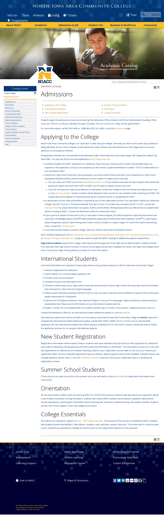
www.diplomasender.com (94, 181)
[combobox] (136, 80)
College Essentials (112, 111)
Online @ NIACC (11, 134)
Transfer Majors (11, 128)
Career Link (22, 450)
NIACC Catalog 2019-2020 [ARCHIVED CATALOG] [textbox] (129, 81)
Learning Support (63, 191)
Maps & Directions (77, 479)
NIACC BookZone (74, 450)
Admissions (9, 106)
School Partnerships (12, 109)
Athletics (38, 15)
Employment (23, 456)
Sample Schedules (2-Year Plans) (17, 131)
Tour (134, 15)
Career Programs (11, 122)
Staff (7, 143)
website (126, 311)
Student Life (96, 24)
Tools (25, 15)
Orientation (109, 107)
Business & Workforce (123, 24)
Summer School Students (115, 104)
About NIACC (13, 24)
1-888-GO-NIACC (21, 508)
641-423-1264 (34, 508)
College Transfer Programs (15, 125)
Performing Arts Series (126, 450)
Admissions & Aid (68, 24)
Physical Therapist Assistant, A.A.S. (59, 237)
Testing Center (52, 206)
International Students (55, 107)
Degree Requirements (13, 119)
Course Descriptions (12, 137)
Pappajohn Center (74, 461)
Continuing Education (13, 113)
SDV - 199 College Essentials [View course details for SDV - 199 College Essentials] (90, 419)
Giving (55, 15)
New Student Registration (56, 111)
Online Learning (73, 456)
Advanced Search (11, 95)
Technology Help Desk (125, 456)
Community (150, 24)
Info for (12, 15)
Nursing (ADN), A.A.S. (79, 233)
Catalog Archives (11, 140)
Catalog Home (10, 100)
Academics (41, 24)
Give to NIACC (27, 479)
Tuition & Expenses (124, 461)
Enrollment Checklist (90, 356)
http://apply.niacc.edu (100, 157)
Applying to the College (55, 104)
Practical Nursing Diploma (102, 233)
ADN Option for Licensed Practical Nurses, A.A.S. (137, 233)
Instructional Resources (13, 116)
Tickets (72, 15)
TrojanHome (19, 20)
